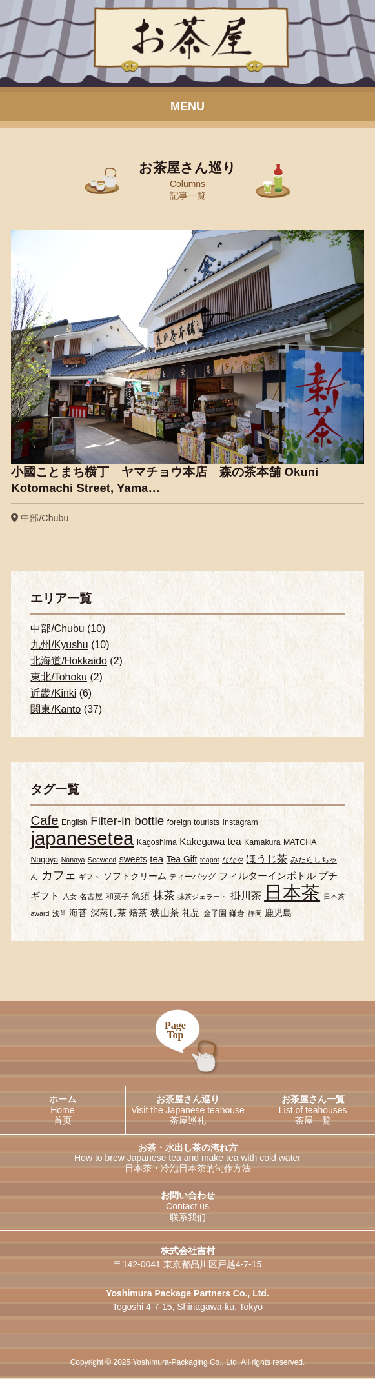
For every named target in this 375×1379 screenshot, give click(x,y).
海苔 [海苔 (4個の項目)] (78, 914)
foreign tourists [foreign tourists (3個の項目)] (193, 823)
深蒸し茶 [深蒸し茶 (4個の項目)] (108, 914)
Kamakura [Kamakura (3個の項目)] (262, 843)
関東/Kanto (55, 709)
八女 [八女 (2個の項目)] (70, 898)
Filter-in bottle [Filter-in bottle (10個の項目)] (127, 821)
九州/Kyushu (59, 645)
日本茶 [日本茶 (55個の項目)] (292, 894)
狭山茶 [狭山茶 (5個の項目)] (164, 913)
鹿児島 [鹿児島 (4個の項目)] (278, 914)
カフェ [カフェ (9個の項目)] (58, 876)
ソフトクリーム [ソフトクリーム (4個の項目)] (135, 877)
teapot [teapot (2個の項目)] (209, 860)
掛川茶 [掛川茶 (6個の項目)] (245, 896)
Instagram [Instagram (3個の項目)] (240, 823)
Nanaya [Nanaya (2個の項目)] (73, 860)
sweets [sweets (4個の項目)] (133, 860)
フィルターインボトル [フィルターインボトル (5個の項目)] (267, 876)
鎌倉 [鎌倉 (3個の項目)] (237, 914)
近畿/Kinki (53, 693)
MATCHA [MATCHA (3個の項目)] (299, 843)
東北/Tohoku (58, 677)
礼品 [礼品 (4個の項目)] (191, 914)
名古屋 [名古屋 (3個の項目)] (91, 897)
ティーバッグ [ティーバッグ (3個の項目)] (192, 877)
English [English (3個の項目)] (74, 823)
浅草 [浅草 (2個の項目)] (59, 914)
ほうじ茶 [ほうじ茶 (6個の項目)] (266, 859)
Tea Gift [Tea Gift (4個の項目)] (182, 860)
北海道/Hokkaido (68, 661)
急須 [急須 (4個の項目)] (141, 897)
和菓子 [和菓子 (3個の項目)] (117, 897)
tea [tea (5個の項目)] (156, 859)
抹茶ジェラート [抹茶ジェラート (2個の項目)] (202, 898)
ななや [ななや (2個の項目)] (232, 860)
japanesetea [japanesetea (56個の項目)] (82, 838)
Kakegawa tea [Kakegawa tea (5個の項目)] (210, 842)
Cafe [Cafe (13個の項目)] (44, 821)
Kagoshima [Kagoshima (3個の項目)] (157, 843)
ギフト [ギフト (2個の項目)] (89, 878)
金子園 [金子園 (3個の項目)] (215, 914)
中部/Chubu (57, 629)
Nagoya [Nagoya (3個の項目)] (44, 860)
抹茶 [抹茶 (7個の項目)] (164, 897)
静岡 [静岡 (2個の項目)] (255, 914)
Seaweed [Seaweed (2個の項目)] (102, 860)
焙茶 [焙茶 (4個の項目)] (138, 914)
